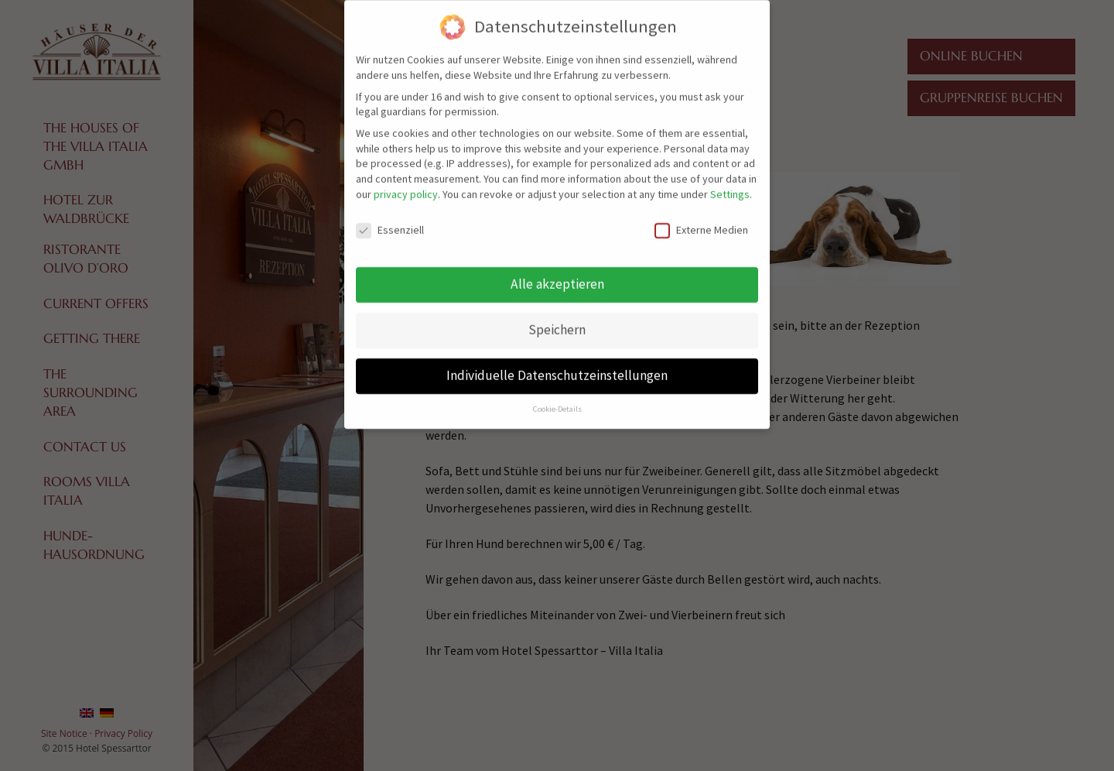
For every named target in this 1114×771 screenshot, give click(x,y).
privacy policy (406, 185)
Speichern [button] (557, 321)
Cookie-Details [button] (557, 401)
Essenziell (390, 221)
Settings (730, 185)
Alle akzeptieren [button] (557, 275)
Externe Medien (701, 221)
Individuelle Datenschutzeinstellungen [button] (557, 366)
